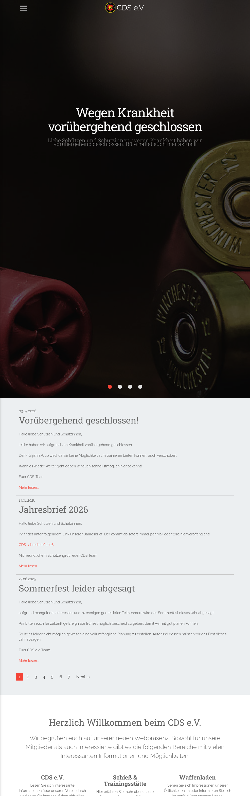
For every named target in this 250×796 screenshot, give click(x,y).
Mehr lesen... (29, 487)
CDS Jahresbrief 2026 (36, 545)
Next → (83, 676)
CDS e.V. (125, 8)
